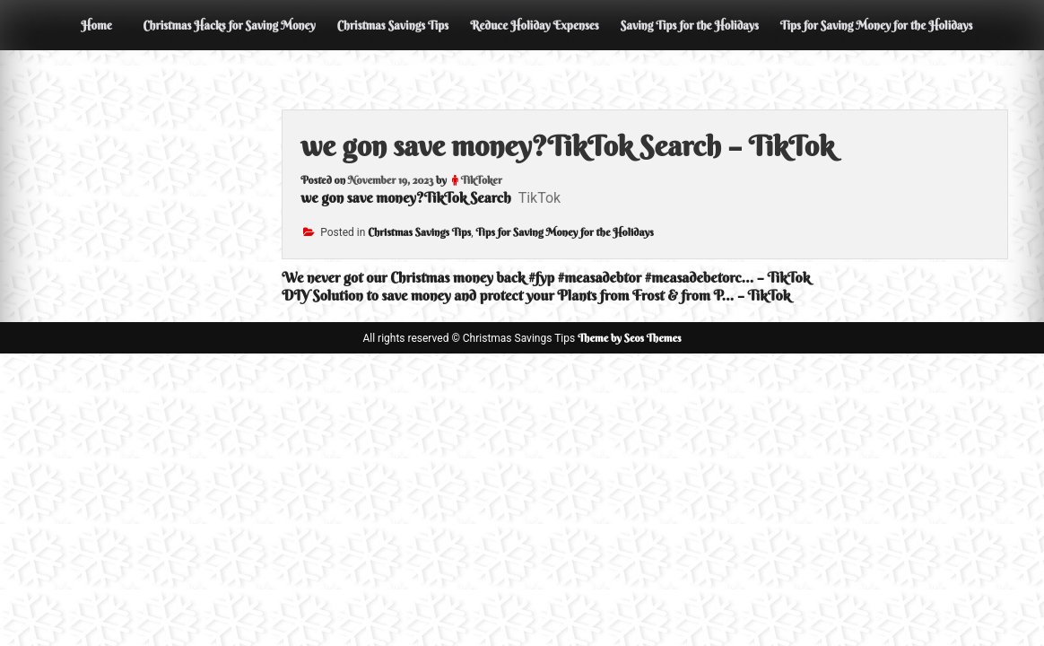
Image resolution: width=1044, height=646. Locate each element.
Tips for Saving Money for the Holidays (876, 25)
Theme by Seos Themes (629, 338)
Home (96, 25)
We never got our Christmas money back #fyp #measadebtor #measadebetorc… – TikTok (546, 277)
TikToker (481, 180)
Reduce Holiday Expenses (534, 25)
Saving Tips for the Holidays (690, 25)
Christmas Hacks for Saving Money (229, 25)
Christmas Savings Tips (392, 25)
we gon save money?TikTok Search (405, 197)
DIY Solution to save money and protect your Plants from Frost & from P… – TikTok (536, 295)
